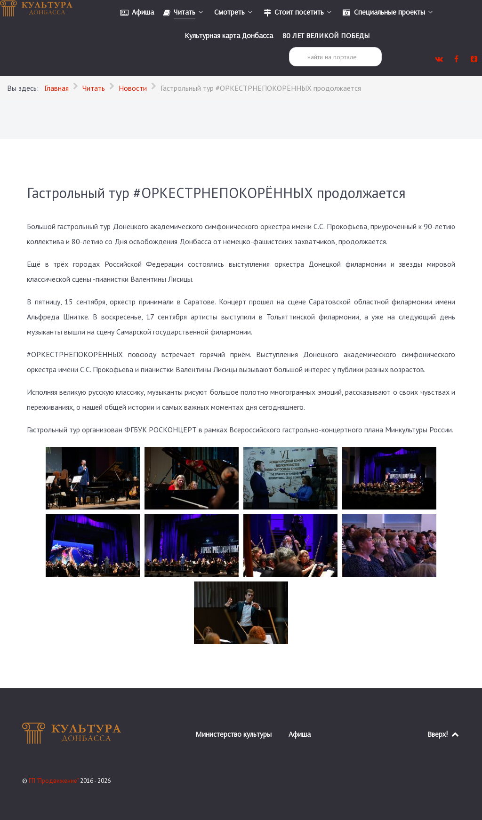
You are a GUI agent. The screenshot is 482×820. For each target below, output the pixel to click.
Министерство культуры (233, 734)
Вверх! (443, 734)
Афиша (300, 734)
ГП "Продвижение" (54, 781)
